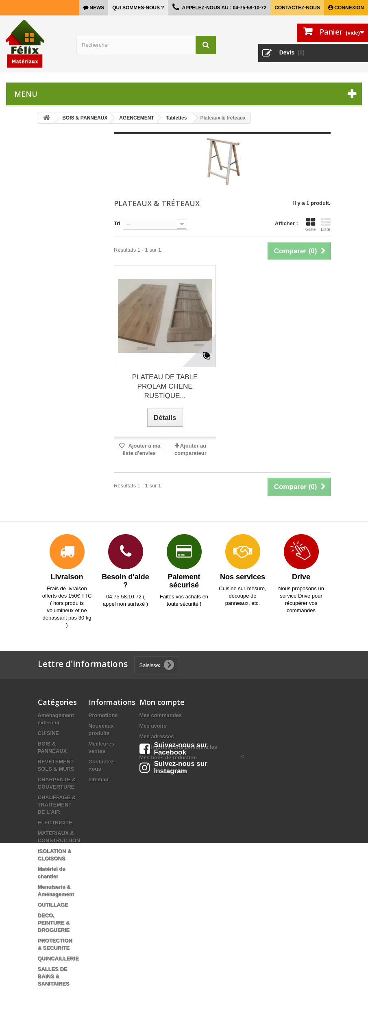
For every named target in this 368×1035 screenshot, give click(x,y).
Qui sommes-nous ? (138, 8)
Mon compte (162, 702)
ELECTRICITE (55, 823)
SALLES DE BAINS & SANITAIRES (54, 976)
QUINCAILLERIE (58, 958)
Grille (310, 224)
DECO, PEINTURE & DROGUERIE (54, 922)
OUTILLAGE (53, 905)
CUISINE (48, 733)
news (96, 8)
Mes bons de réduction (168, 758)
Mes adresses (156, 736)
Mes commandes (160, 715)
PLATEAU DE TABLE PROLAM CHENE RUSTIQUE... (165, 386)
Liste (326, 224)
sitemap (99, 779)
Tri (117, 223)
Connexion (348, 8)
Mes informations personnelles (178, 747)
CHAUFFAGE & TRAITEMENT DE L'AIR (57, 804)
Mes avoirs (153, 726)
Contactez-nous (297, 8)
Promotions (103, 715)
